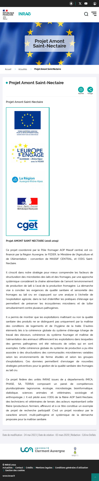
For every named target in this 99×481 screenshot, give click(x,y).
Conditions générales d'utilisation (71, 468)
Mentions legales (44, 468)
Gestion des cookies (15, 470)
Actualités (23, 69)
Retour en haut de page (96, 478)
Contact (19, 468)
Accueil (8, 69)
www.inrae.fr (9, 476)
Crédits (29, 468)
